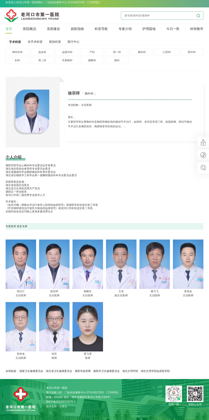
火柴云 (63, 406)
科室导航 (101, 29)
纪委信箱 (180, 3)
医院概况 (29, 29)
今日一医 (172, 29)
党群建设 (53, 29)
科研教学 (196, 29)
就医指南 (77, 29)
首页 (9, 29)
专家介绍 (125, 29)
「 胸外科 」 (89, 98)
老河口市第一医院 (20, 399)
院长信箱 (197, 3)
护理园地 (149, 29)
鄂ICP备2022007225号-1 (60, 401)
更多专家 (22, 231)
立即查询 (198, 16)
